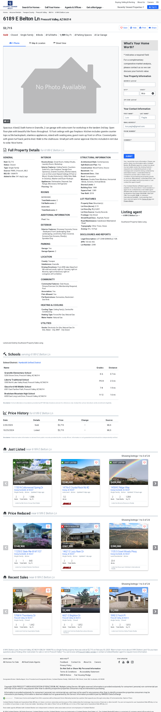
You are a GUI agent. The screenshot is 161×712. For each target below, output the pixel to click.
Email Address (130, 122)
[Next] (155, 483)
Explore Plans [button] (127, 698)
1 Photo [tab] (14, 43)
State (142, 90)
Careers (150, 2)
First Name (128, 114)
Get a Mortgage (95, 7)
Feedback (64, 662)
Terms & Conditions (68, 672)
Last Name (144, 114)
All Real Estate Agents (31, 662)
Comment (128, 140)
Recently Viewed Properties (130, 7)
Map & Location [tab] (37, 43)
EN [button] (157, 2)
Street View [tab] (59, 43)
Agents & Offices (74, 7)
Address (130, 81)
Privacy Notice (128, 201)
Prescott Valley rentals (87, 652)
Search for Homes (31, 7)
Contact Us (75, 662)
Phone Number (130, 131)
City (126, 90)
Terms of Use (146, 199)
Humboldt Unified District (29, 362)
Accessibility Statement (89, 672)
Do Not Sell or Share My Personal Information (80, 668)
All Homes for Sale (11, 662)
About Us (141, 2)
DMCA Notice (65, 675)
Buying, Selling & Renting (125, 2)
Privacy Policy (65, 665)
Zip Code (130, 100)
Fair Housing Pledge (82, 675)
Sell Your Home (53, 7)
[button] (152, 7)
